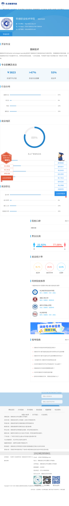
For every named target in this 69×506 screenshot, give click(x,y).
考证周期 (61, 185)
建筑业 (7, 111)
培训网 (12, 457)
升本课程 (30, 410)
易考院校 (61, 163)
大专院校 (21, 410)
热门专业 (61, 178)
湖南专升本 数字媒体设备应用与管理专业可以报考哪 (49, 351)
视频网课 (48, 410)
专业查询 (57, 410)
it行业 (7, 100)
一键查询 (6, 160)
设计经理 (6, 200)
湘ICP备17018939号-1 (54, 489)
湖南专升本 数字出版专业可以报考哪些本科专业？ (48, 356)
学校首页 (6, 34)
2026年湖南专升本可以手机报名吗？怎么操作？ (47, 364)
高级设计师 (5, 211)
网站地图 (62, 489)
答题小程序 (25, 414)
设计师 (7, 194)
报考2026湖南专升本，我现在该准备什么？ (46, 376)
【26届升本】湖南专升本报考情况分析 (45, 360)
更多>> (67, 221)
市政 (7, 106)
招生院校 (39, 410)
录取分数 (7, 173)
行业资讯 (44, 414)
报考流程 (61, 181)
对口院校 (7, 166)
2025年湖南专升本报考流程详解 (43, 372)
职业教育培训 (18, 457)
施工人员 (6, 205)
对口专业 (7, 170)
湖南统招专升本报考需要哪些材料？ (44, 368)
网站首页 (11, 410)
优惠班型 (61, 189)
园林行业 (6, 95)
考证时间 (61, 170)
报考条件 (61, 166)
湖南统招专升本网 (26, 457)
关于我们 (35, 414)
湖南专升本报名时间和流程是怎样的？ (45, 347)
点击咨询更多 (6, 178)
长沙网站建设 (45, 489)
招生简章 (61, 174)
